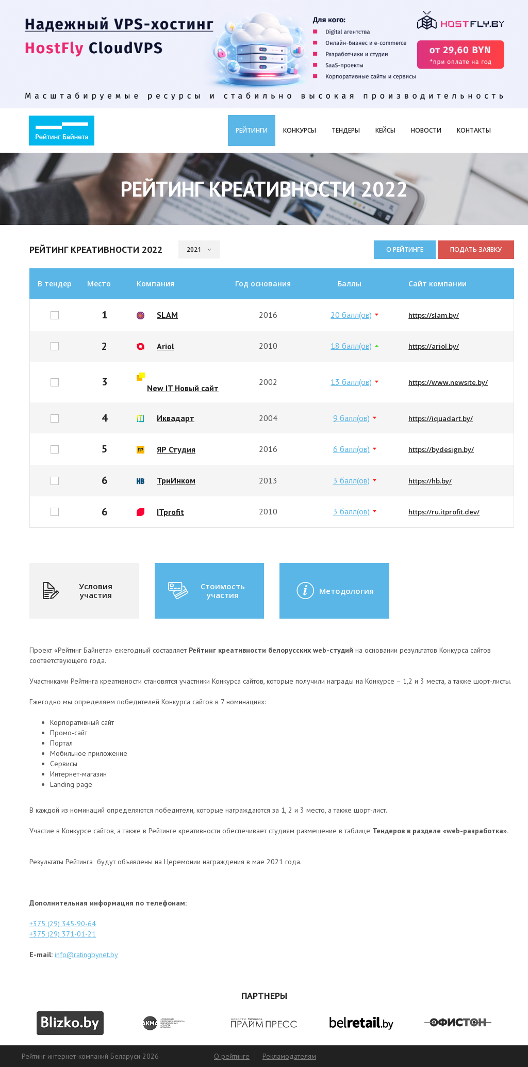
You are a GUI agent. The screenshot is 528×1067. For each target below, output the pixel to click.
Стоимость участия (205, 590)
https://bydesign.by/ (441, 449)
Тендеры (346, 130)
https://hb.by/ (430, 481)
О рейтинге (404, 249)
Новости (426, 130)
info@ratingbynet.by (86, 954)
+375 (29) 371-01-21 (62, 934)
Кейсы (385, 130)
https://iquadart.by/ (440, 418)
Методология (334, 590)
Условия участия (77, 590)
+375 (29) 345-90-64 (62, 923)
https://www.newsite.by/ (448, 382)
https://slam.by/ (433, 315)
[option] (70, 1023)
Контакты (474, 130)
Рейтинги (252, 130)
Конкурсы (299, 130)
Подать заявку (476, 249)
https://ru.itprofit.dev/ (444, 511)
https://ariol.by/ (433, 346)
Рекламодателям (289, 1056)
